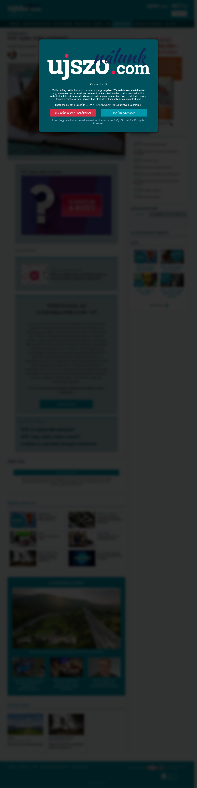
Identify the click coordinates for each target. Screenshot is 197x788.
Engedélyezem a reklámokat (73, 112)
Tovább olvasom (124, 112)
